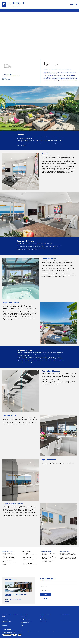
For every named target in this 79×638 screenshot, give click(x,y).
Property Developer (24, 616)
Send (45, 594)
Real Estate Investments (25, 622)
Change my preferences (7, 634)
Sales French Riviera (43, 621)
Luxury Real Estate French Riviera (26, 621)
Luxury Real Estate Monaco (25, 619)
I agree (19, 634)
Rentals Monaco (42, 618)
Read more (7, 601)
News (22, 625)
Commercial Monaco (43, 619)
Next (76, 108)
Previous (2, 108)
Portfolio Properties (24, 618)
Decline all (14, 634)
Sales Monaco (42, 616)
